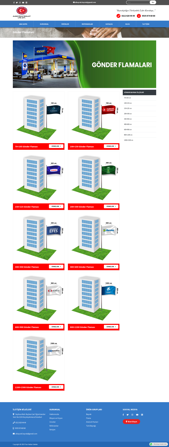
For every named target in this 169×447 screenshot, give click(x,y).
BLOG (127, 24)
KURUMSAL (44, 24)
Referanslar (53, 426)
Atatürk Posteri (92, 422)
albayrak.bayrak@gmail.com (84, 2)
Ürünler (52, 422)
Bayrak (88, 414)
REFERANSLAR (87, 24)
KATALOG (109, 24)
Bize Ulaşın (131, 421)
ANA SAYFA (23, 24)
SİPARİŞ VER (56, 146)
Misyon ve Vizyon (55, 418)
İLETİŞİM (145, 24)
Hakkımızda (54, 414)
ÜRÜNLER (65, 24)
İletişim (52, 429)
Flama (88, 418)
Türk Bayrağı (91, 426)
